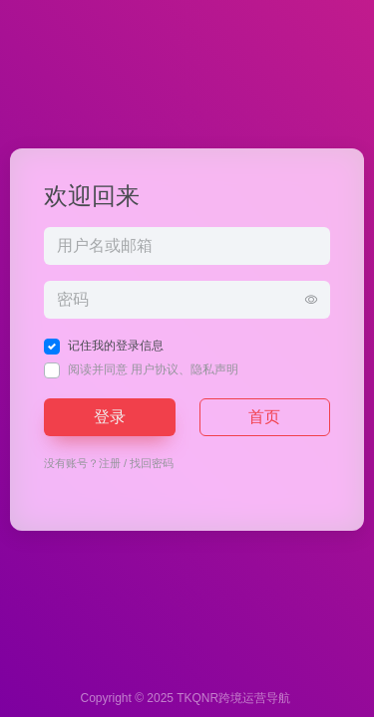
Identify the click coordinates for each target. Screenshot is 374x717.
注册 (110, 463)
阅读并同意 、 (153, 369)
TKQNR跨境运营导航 (233, 698)
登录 (110, 416)
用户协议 (155, 369)
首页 (264, 416)
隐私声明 (214, 369)
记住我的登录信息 (116, 346)
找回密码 (152, 463)
